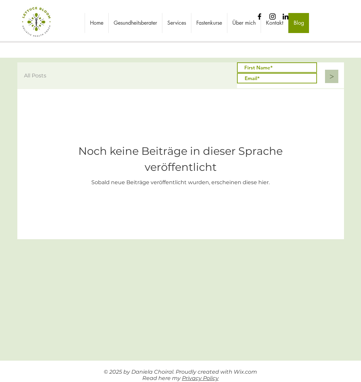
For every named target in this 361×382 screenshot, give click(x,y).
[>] (331, 76)
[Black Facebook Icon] (259, 16)
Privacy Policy (200, 378)
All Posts (35, 75)
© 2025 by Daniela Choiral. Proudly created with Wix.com (180, 372)
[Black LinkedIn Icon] (285, 16)
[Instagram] (272, 16)
